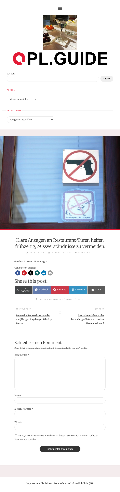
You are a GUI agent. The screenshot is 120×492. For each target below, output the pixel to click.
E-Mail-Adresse (23, 408)
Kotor (43, 299)
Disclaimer (46, 483)
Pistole (70, 299)
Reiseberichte (85, 253)
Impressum (32, 483)
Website (18, 422)
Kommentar (21, 355)
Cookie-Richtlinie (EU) (81, 483)
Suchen (11, 73)
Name (18, 395)
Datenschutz (60, 483)
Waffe (80, 299)
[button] (17, 272)
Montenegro (56, 299)
